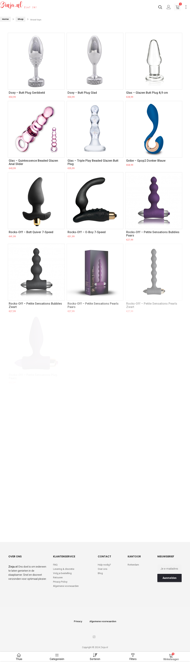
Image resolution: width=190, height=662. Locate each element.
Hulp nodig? (104, 564)
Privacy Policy (60, 581)
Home (5, 19)
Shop (20, 19)
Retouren (58, 577)
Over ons (102, 569)
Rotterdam (133, 564)
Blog (100, 573)
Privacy (78, 621)
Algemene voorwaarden (66, 586)
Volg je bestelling (62, 573)
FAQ (55, 564)
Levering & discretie (63, 569)
